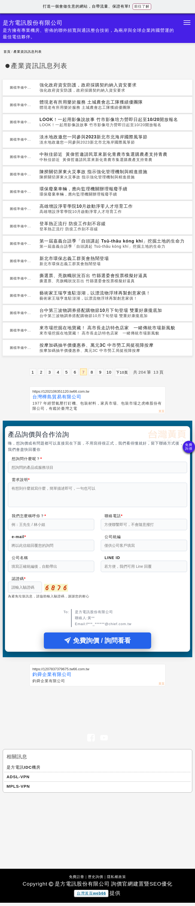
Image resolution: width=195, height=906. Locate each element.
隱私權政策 (116, 880)
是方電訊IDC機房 (24, 770)
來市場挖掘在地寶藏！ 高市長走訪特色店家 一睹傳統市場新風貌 (107, 327)
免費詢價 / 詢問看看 (97, 643)
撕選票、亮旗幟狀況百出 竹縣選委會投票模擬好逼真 (93, 275)
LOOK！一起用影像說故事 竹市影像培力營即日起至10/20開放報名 (108, 119)
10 (109, 372)
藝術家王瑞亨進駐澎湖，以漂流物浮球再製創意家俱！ (95, 293)
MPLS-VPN (18, 789)
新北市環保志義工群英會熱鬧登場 (74, 258)
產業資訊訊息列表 (27, 52)
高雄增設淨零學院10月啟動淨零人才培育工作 (86, 206)
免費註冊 (76, 880)
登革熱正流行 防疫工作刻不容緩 (72, 223)
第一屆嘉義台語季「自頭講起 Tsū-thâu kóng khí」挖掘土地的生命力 (112, 241)
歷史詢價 (95, 880)
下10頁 (122, 372)
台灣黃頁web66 (91, 896)
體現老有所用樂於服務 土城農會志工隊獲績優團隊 (91, 102)
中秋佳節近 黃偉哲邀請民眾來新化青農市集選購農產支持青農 (103, 154)
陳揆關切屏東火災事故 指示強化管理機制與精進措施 (93, 171)
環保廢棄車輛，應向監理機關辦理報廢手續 (83, 189)
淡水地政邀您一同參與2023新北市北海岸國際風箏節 (93, 137)
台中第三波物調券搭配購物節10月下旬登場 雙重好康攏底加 (100, 310)
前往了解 (142, 6)
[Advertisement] (97, 708)
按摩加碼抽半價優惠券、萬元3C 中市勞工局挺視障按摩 (96, 345)
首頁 (7, 52)
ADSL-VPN (18, 780)
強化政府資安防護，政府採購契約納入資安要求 (88, 85)
